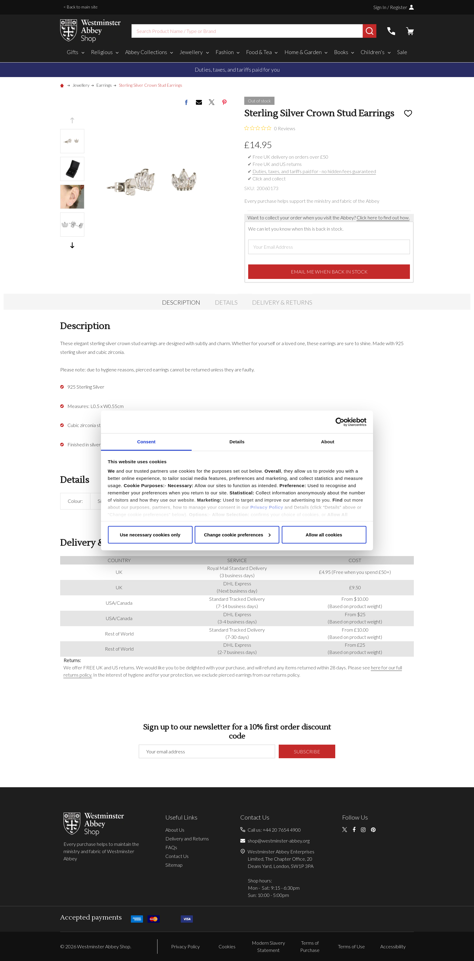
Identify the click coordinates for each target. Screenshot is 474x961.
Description (181, 302)
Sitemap (174, 865)
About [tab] (327, 441)
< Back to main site (80, 6)
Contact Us (177, 856)
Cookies (227, 946)
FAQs (171, 847)
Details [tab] (237, 441)
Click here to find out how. (383, 217)
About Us (174, 830)
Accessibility (393, 946)
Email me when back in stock (329, 271)
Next (72, 245)
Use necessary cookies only (150, 534)
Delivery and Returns (187, 838)
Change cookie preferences (237, 534)
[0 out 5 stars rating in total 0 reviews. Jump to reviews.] (269, 128)
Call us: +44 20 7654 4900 (274, 830)
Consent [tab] (146, 441)
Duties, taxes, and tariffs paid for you (237, 69)
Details (226, 302)
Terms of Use (351, 946)
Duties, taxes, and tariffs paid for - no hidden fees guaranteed (314, 171)
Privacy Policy (266, 507)
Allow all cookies (324, 534)
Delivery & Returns (282, 302)
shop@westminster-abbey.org (279, 840)
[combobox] (247, 31)
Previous (72, 120)
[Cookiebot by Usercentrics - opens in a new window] (339, 421)
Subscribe (307, 751)
